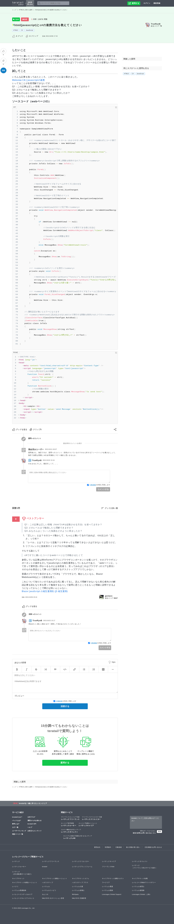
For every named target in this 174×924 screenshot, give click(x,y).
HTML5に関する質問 (26, 10)
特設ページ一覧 (17, 834)
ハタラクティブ (47, 882)
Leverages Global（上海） (141, 894)
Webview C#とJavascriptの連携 (28, 80)
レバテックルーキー (68, 824)
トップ (14, 10)
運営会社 (97, 847)
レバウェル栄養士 (78, 890)
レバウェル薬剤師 (138, 890)
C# (22, 30)
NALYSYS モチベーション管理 (53, 898)
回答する (65, 706)
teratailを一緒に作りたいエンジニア (33, 803)
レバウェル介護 (77, 886)
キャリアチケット (18, 878)
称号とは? (15, 824)
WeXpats (75, 894)
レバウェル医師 (107, 890)
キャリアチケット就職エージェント (54, 878)
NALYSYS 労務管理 (79, 898)
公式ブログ (31, 817)
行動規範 (93, 485)
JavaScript (29, 30)
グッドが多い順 (111, 508)
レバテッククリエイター (92, 818)
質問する (64, 763)
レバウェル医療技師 (19, 890)
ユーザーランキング (19, 831)
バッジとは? (16, 820)
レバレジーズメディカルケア (22, 894)
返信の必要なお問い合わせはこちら (144, 833)
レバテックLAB (77, 837)
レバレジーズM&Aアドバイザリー (144, 882)
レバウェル (46, 886)
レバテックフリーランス (70, 818)
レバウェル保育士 (138, 886)
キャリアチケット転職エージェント (24, 882)
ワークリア (106, 882)
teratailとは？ (17, 817)
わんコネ (45, 894)
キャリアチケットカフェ (80, 878)
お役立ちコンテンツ (35, 831)
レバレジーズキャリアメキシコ (23, 898)
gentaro (108, 596)
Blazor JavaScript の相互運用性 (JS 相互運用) (45, 591)
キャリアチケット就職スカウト (113, 878)
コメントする (103, 489)
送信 (159, 831)
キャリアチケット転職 (140, 878)
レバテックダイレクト (71, 831)
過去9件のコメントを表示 (72, 443)
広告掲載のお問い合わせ (153, 847)
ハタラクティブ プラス (80, 882)
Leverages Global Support (111, 894)
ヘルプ (30, 827)
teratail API (32, 824)
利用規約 (108, 847)
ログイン (147, 3)
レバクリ (15, 886)
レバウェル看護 (107, 886)
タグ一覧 (15, 827)
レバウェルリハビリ (49, 890)
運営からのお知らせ (35, 820)
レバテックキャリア (88, 824)
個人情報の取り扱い (133, 847)
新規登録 (157, 3)
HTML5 (15, 30)
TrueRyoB (155, 24)
